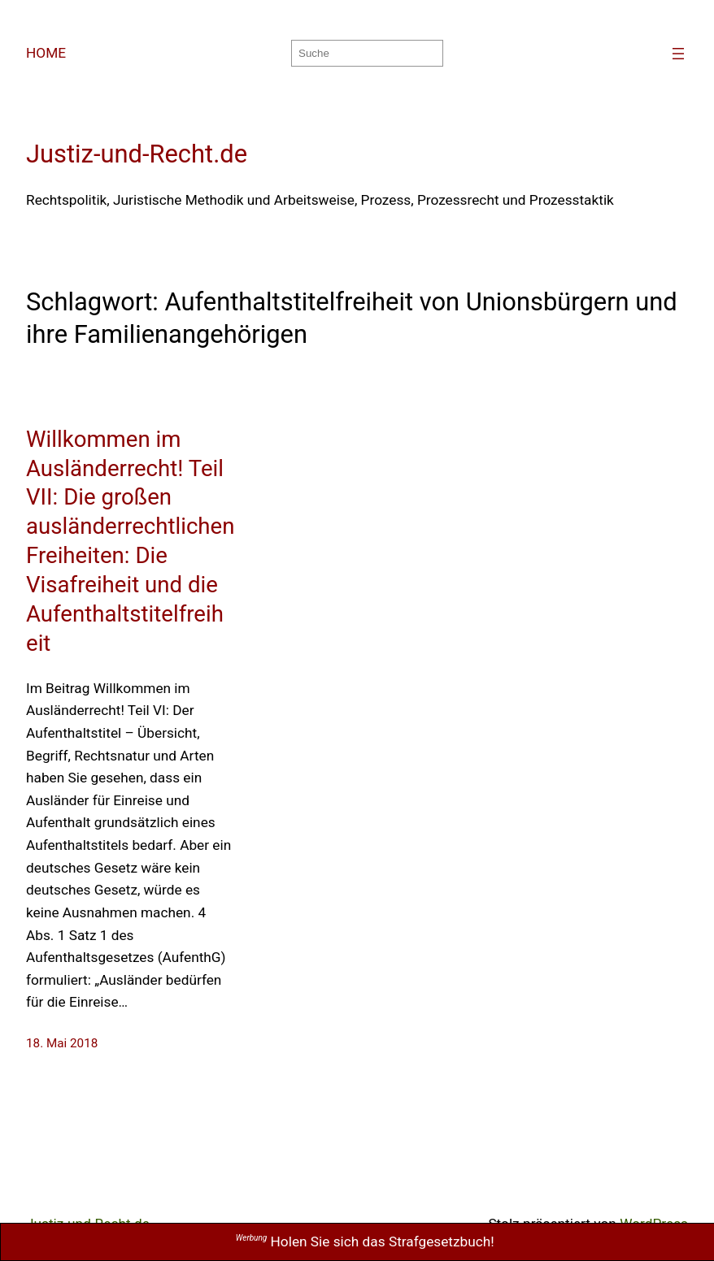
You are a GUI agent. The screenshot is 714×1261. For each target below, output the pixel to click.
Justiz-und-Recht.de (136, 154)
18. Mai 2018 (62, 1043)
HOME (46, 53)
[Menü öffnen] (678, 53)
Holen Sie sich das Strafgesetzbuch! (365, 1241)
